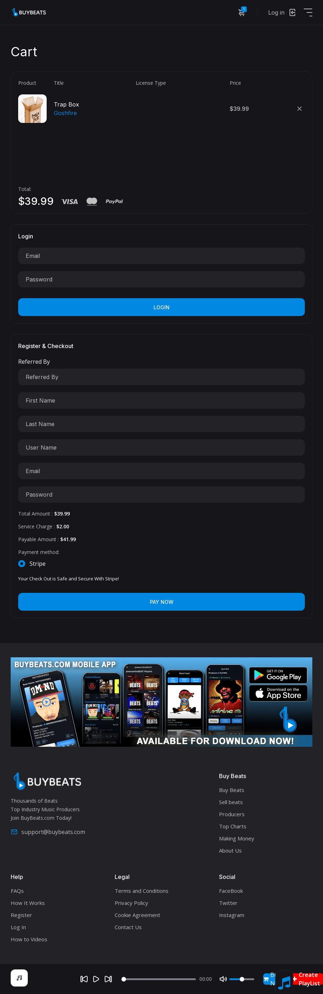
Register (21, 914)
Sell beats (231, 802)
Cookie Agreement (137, 914)
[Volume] (241, 979)
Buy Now (273, 979)
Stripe (38, 564)
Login (161, 307)
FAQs (17, 890)
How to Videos (29, 939)
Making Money (236, 838)
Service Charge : (43, 526)
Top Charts (232, 826)
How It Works (28, 902)
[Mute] (223, 979)
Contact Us (128, 927)
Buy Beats (231, 789)
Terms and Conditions (141, 890)
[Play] (96, 979)
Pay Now (161, 602)
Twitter (228, 902)
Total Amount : (44, 513)
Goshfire (65, 113)
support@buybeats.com (48, 832)
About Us (230, 850)
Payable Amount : (47, 539)
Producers (232, 814)
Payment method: (38, 552)
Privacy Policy (131, 902)
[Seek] (158, 979)
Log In (18, 927)
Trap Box (66, 104)
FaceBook (231, 890)
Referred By (34, 362)
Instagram (231, 914)
